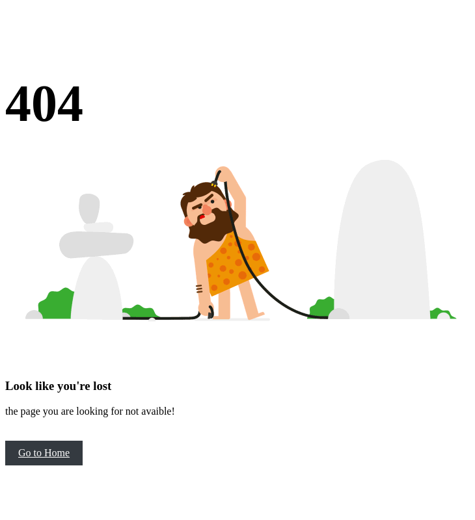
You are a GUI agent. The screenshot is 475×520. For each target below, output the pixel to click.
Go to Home (44, 452)
